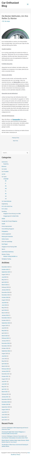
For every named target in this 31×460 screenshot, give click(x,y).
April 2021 (4, 389)
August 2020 (5, 409)
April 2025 (4, 282)
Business (4, 166)
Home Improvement (7, 226)
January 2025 (5, 289)
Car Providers (5, 171)
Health (3, 223)
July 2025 (4, 277)
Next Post (15, 140)
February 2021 (5, 394)
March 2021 (5, 391)
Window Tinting (6, 254)
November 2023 (6, 317)
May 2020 (4, 417)
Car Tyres (4, 176)
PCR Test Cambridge (7, 241)
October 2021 (5, 376)
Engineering (5, 203)
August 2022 (5, 353)
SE (5, 193)
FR (5, 186)
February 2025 (5, 287)
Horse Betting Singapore (8, 228)
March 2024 (5, 312)
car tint (3, 174)
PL (5, 191)
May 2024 (4, 307)
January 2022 (5, 371)
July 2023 (4, 328)
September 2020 (6, 407)
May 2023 (4, 330)
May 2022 (4, 361)
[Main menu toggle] (27, 4)
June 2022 (4, 358)
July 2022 (4, 356)
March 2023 (5, 335)
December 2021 (6, 373)
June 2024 (4, 305)
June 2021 (4, 384)
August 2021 (5, 379)
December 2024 (6, 292)
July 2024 (4, 302)
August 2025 (5, 274)
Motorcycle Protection (7, 236)
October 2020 (5, 404)
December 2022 (6, 343)
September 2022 (6, 351)
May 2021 (4, 386)
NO (6, 188)
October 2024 (5, 297)
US (5, 198)
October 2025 (5, 269)
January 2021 (5, 396)
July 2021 (4, 381)
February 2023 (5, 338)
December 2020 (6, 399)
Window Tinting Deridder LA (10, 256)
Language (5, 178)
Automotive (5, 161)
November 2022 (6, 345)
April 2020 (4, 419)
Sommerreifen (16, 119)
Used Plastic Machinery (7, 251)
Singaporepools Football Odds (11, 216)
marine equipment (6, 234)
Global (3, 218)
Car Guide (4, 169)
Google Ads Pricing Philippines (9, 221)
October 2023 (5, 320)
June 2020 (4, 414)
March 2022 (5, 366)
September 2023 (6, 323)
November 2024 (6, 294)
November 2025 (6, 267)
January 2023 (5, 340)
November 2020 (6, 402)
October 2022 (5, 348)
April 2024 (4, 310)
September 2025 (6, 272)
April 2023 (4, 333)
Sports (3, 249)
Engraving (5, 164)
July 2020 (4, 412)
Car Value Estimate (6, 201)
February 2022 (5, 368)
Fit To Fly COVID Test (7, 206)
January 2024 (5, 315)
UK (5, 196)
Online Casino (5, 239)
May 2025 (4, 279)
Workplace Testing (6, 259)
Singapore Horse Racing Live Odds (12, 213)
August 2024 (5, 300)
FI (5, 183)
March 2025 (5, 284)
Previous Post (15, 137)
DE (3, 21)
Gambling (4, 211)
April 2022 (4, 363)
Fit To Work (4, 208)
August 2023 (5, 325)
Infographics (5, 231)
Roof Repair (5, 244)
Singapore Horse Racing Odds (9, 246)
